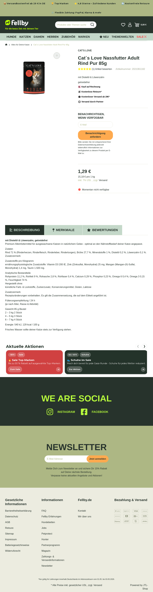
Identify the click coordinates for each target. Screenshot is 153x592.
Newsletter (47, 566)
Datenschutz (11, 516)
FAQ (44, 511)
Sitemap (9, 533)
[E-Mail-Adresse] (66, 458)
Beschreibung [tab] (25, 230)
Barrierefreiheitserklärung (18, 511)
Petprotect (47, 533)
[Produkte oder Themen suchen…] (71, 24)
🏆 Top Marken (60, 3)
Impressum (11, 539)
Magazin (46, 551)
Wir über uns (84, 516)
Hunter (45, 539)
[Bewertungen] (95, 69)
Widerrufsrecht (12, 551)
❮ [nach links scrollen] (138, 346)
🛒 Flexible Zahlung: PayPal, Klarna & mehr (76, 12)
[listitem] (34, 362)
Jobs (44, 528)
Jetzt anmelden (97, 459)
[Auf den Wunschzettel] (57, 55)
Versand (103, 180)
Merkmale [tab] (63, 230)
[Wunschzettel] (123, 25)
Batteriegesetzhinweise (17, 545)
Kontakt (82, 511)
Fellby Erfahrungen (51, 516)
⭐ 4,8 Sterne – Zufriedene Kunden (95, 3)
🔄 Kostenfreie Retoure (135, 3)
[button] (130, 25)
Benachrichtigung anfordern (95, 135)
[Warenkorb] (140, 25)
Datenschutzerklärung (87, 145)
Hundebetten (48, 522)
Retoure (9, 528)
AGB (7, 522)
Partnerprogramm (51, 545)
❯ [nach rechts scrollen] (144, 346)
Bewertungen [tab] (102, 230)
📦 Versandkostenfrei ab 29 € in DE (24, 3)
